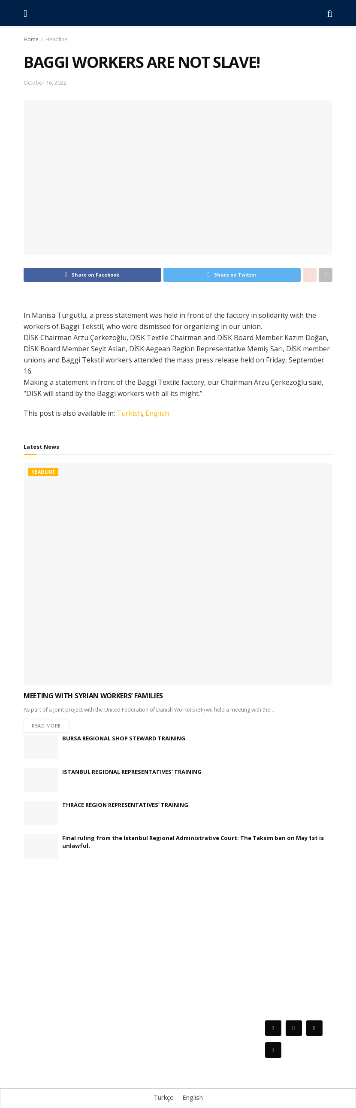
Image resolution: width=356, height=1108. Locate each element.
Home (31, 39)
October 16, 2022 (45, 82)
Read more (46, 727)
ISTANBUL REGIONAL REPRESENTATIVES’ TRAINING (132, 773)
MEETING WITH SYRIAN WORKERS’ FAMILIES (93, 695)
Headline (56, 39)
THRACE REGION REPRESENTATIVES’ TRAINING (125, 806)
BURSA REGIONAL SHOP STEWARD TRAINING (123, 740)
